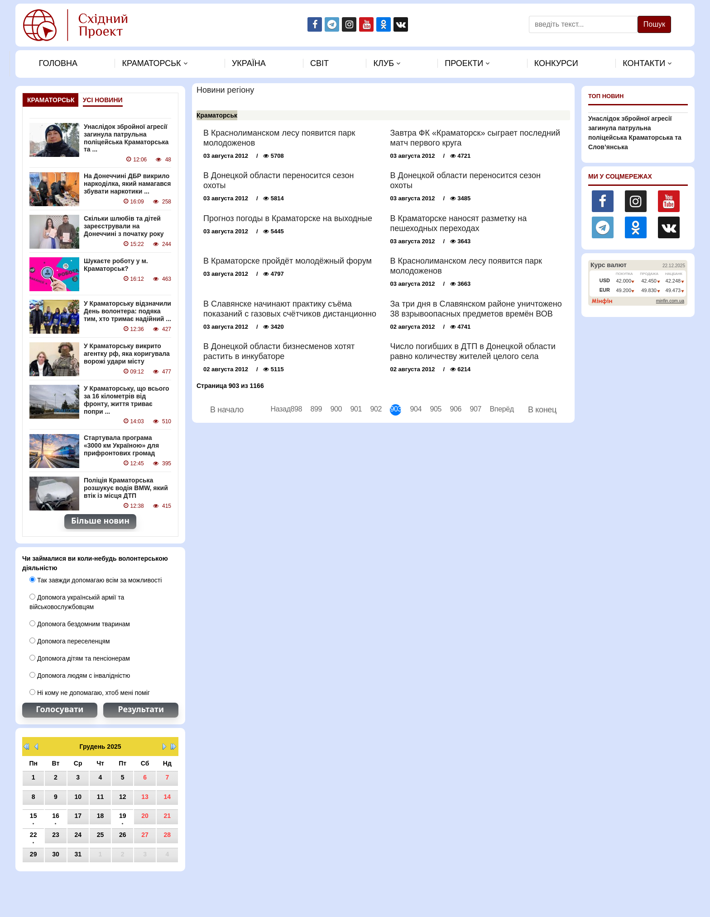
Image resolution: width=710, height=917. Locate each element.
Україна (249, 63)
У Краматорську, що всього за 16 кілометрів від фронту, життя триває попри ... (126, 400)
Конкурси (556, 63)
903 (395, 409)
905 (435, 409)
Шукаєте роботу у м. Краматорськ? (116, 264)
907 (475, 409)
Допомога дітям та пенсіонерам (79, 658)
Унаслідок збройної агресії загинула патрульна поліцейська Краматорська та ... (126, 138)
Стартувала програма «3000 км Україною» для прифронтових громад (121, 445)
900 (335, 409)
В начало (227, 409)
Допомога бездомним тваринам (79, 624)
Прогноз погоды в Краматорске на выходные (287, 218)
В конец (542, 409)
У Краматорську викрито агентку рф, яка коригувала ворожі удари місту (127, 353)
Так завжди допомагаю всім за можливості (95, 580)
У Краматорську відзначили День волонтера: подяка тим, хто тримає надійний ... (127, 311)
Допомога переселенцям (69, 641)
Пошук (654, 24)
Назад (276, 409)
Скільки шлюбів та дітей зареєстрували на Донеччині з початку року (124, 226)
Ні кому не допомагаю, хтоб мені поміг (89, 692)
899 (315, 409)
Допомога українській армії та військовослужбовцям (76, 602)
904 (415, 409)
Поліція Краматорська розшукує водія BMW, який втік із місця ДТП (126, 488)
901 (355, 409)
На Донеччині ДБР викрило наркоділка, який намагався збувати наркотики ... (127, 183)
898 (296, 409)
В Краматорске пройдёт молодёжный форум (287, 260)
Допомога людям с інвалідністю (79, 675)
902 (375, 409)
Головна (58, 63)
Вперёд (495, 409)
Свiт (319, 63)
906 (455, 409)
